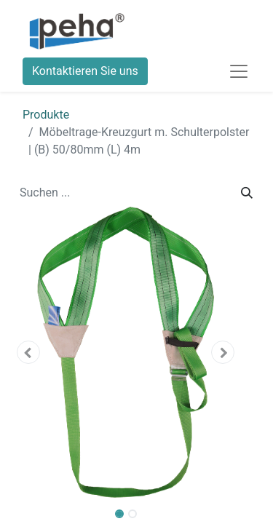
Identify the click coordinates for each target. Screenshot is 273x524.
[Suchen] (247, 193)
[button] (28, 352)
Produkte (46, 115)
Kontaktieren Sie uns (85, 71)
